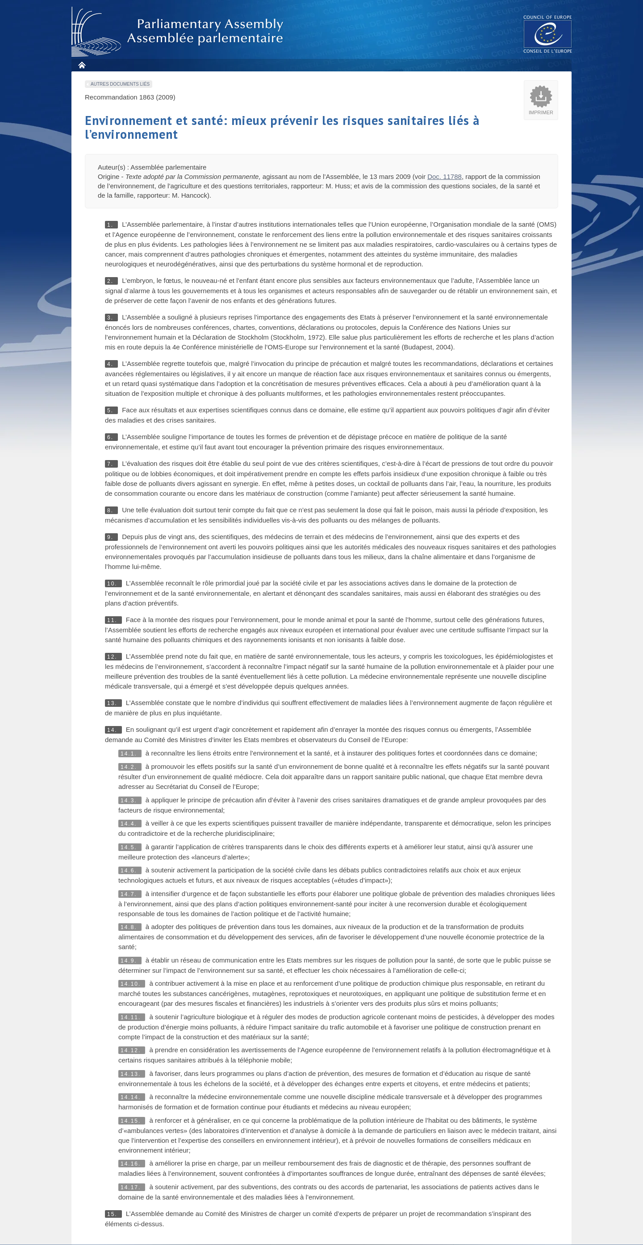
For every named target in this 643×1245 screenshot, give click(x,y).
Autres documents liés (120, 84)
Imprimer (541, 112)
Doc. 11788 (444, 176)
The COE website (548, 34)
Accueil (81, 65)
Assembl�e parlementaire (179, 32)
